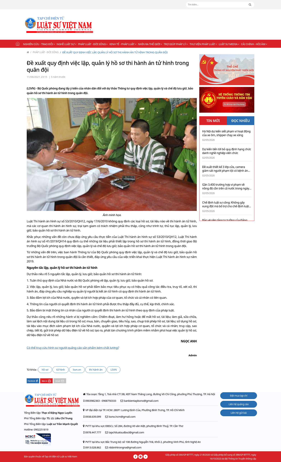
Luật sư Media (229, 44)
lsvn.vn (77, 369)
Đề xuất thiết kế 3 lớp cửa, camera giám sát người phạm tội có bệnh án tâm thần (225, 169)
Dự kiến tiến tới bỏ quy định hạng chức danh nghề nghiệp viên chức (226, 151)
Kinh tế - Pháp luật (122, 44)
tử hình (60, 369)
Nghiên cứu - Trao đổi (39, 44)
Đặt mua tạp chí (238, 395)
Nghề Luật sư (66, 44)
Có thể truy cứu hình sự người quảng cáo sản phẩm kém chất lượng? (73, 348)
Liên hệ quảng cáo (239, 404)
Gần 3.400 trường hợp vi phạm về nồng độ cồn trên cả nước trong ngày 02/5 (225, 186)
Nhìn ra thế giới (150, 44)
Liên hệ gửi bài (239, 412)
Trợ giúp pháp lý (176, 44)
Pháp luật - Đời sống (93, 44)
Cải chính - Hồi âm (254, 44)
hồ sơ (45, 369)
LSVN (114, 369)
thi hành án (96, 369)
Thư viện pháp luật (203, 44)
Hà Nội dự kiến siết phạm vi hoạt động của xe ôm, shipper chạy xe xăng (226, 133)
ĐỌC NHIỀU (240, 120)
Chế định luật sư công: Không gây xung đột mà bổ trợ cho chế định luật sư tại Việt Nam (225, 204)
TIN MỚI (213, 120)
